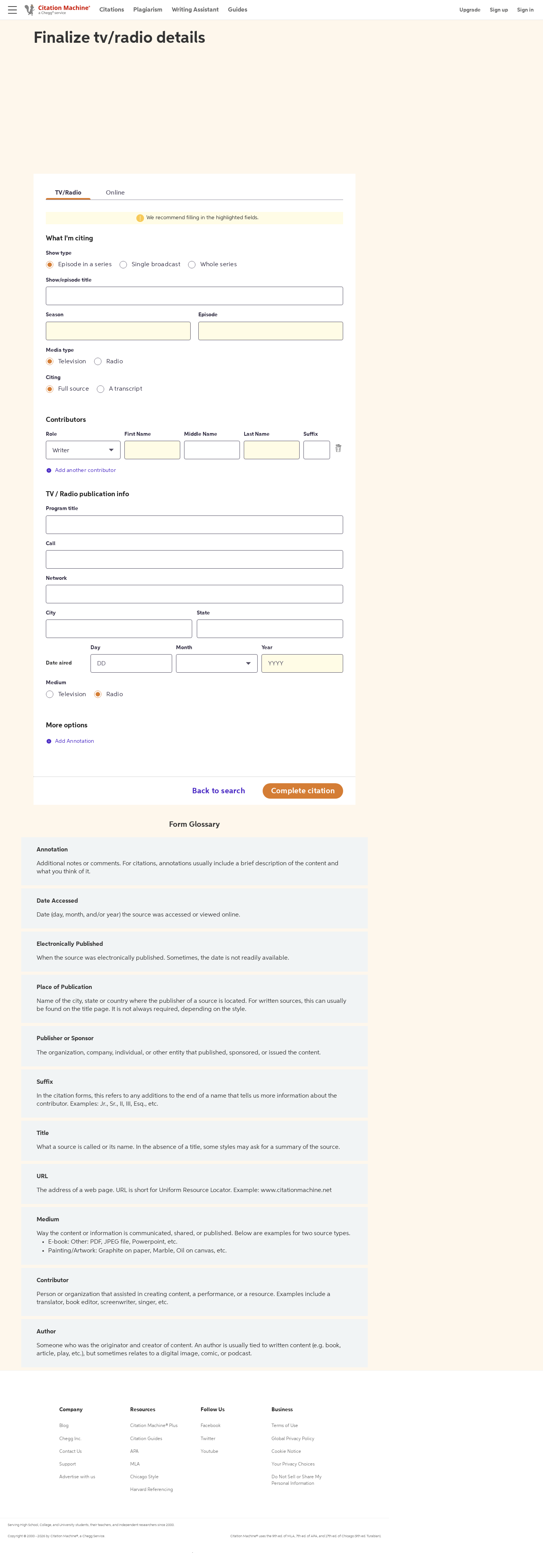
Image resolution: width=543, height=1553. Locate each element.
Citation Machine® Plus (154, 1426)
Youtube (209, 1451)
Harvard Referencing (151, 1490)
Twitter (208, 1439)
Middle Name (200, 434)
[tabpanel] (194, 482)
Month (184, 647)
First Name (137, 434)
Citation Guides (146, 1439)
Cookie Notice (286, 1451)
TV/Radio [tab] (68, 193)
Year (266, 647)
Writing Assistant (195, 10)
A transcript (125, 389)
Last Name (257, 434)
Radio (114, 362)
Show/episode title (69, 280)
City (51, 613)
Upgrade (470, 10)
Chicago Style (144, 1477)
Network (56, 578)
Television (72, 362)
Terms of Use (285, 1426)
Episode (208, 314)
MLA (135, 1464)
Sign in (525, 10)
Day (95, 647)
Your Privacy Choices (293, 1464)
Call (50, 543)
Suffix (310, 434)
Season (55, 314)
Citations (111, 10)
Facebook (211, 1426)
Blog (64, 1426)
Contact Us (70, 1451)
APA (134, 1451)
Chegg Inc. (70, 1439)
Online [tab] (115, 193)
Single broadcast (156, 265)
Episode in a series (85, 265)
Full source (73, 389)
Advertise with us (77, 1477)
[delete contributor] (338, 448)
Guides (237, 10)
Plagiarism (148, 10)
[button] (83, 450)
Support (67, 1464)
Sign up (499, 10)
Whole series (218, 265)
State (203, 613)
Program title (62, 508)
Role (51, 434)
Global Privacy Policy (293, 1439)
